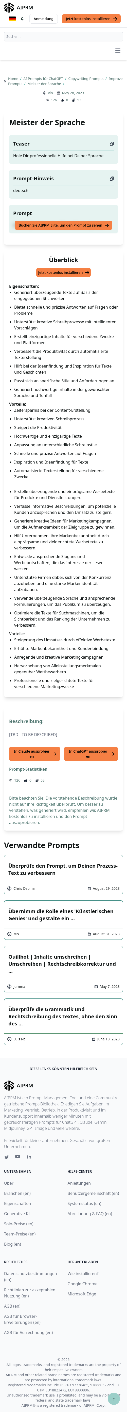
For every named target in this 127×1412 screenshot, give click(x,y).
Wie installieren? (83, 1273)
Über (8, 1183)
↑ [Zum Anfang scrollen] (114, 1398)
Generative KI (17, 1213)
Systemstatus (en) (84, 1203)
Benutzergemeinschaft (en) (93, 1193)
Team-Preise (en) (19, 1234)
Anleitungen (79, 1183)
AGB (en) (12, 1306)
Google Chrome (83, 1284)
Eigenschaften (17, 1203)
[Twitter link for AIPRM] (6, 1157)
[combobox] (63, 36)
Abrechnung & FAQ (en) (90, 1213)
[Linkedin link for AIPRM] (30, 1158)
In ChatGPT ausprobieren (92, 754)
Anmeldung (43, 18)
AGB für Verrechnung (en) (28, 1332)
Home (13, 78)
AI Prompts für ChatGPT (43, 78)
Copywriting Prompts (86, 78)
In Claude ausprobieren (35, 754)
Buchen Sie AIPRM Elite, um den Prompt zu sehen (64, 225)
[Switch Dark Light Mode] (22, 19)
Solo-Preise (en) (18, 1224)
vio (50, 92)
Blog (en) (12, 1244)
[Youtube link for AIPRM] (18, 1158)
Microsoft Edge (82, 1294)
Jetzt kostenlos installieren (92, 18)
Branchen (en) (17, 1193)
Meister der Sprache (44, 83)
